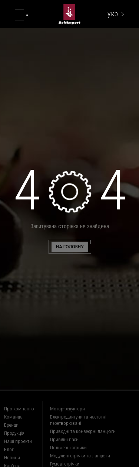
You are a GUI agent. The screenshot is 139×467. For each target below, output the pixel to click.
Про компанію (19, 408)
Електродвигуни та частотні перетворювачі (78, 420)
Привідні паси (64, 439)
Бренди (11, 425)
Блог (9, 449)
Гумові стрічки (64, 464)
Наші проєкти (18, 441)
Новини (12, 457)
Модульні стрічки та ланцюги (80, 455)
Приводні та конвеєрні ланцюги (83, 431)
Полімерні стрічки (68, 447)
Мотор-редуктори (67, 408)
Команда (13, 417)
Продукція (14, 433)
